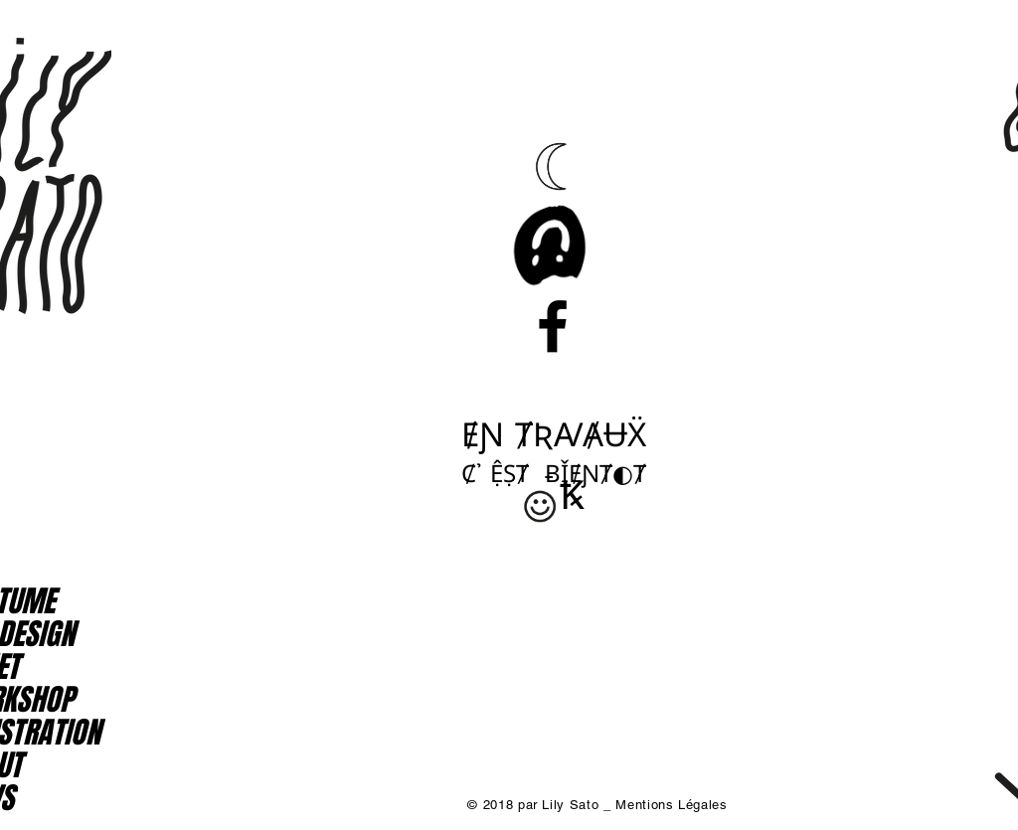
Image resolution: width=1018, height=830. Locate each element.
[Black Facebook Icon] (553, 326)
